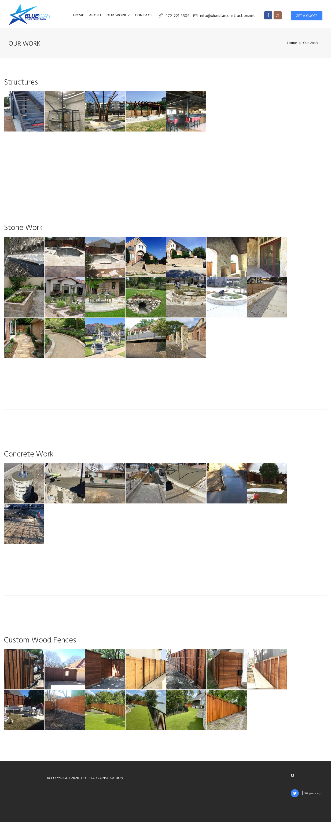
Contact (143, 15)
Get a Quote (307, 16)
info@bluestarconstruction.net (227, 16)
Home (78, 15)
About (95, 15)
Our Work (116, 15)
